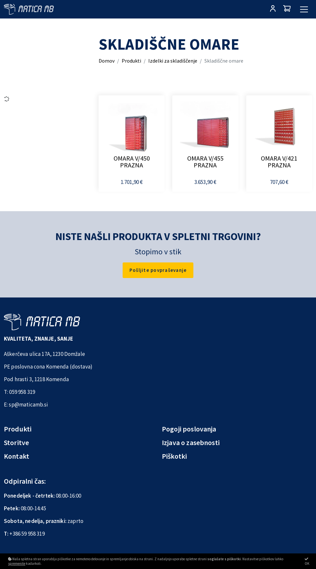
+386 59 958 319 (26, 533)
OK (307, 561)
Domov (107, 60)
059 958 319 (22, 391)
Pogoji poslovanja (189, 428)
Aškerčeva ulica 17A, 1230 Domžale (44, 353)
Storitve (16, 442)
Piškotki (174, 456)
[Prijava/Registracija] (273, 9)
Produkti (131, 60)
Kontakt (16, 456)
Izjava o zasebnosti (191, 442)
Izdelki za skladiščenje (172, 60)
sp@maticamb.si (28, 404)
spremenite (16, 563)
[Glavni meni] (304, 9)
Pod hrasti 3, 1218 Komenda (36, 379)
